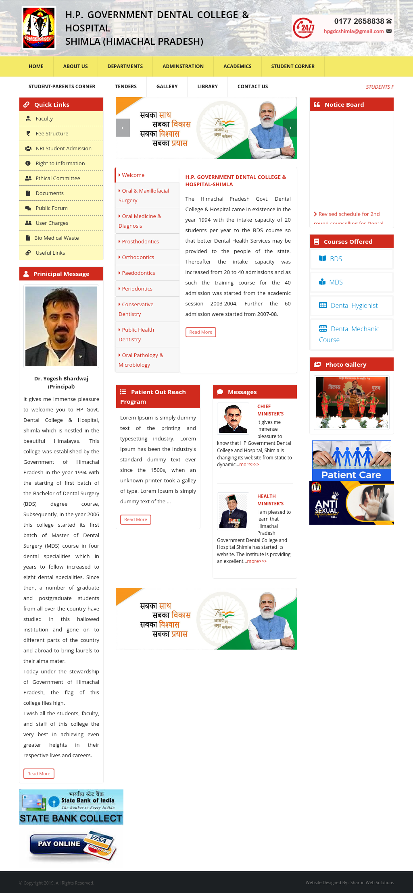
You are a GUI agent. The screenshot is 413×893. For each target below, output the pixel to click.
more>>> (249, 464)
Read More (38, 773)
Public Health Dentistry (136, 334)
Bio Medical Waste (52, 237)
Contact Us (253, 86)
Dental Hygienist (348, 305)
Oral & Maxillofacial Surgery (144, 195)
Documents (44, 193)
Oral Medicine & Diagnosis (140, 220)
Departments (125, 66)
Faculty (39, 118)
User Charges (46, 222)
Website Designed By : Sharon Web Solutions (350, 882)
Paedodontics (137, 272)
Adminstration (183, 66)
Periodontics (135, 288)
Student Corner (293, 66)
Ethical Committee (52, 178)
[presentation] (123, 128)
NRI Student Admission (58, 148)
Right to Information (55, 163)
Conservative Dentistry (136, 309)
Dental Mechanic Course (349, 334)
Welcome (131, 175)
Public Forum (46, 208)
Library (207, 86)
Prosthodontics (139, 241)
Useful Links (45, 252)
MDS (331, 282)
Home (36, 66)
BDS (330, 258)
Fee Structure (47, 133)
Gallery (167, 86)
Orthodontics (136, 257)
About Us (75, 66)
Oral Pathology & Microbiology (141, 359)
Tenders (126, 86)
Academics (237, 66)
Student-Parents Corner (62, 86)
